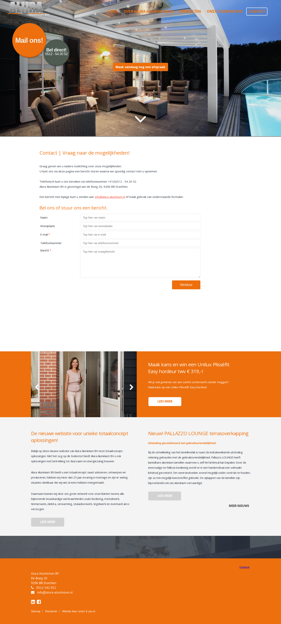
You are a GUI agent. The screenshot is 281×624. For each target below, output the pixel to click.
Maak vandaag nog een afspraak (141, 67)
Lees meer (164, 401)
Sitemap (35, 611)
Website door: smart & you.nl (78, 611)
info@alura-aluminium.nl (110, 197)
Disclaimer (51, 611)
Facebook (244, 567)
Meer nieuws (239, 506)
